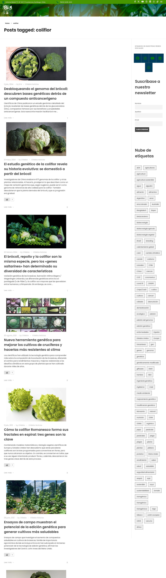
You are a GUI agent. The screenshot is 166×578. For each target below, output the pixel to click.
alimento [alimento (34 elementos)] (140, 192)
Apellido (138, 112)
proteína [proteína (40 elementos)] (140, 454)
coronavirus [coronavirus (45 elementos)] (150, 277)
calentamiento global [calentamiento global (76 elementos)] (145, 247)
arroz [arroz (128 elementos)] (151, 198)
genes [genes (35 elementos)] (139, 350)
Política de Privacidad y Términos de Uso (86, 572)
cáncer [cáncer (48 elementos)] (151, 296)
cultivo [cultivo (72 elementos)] (154, 289)
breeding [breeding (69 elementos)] (149, 241)
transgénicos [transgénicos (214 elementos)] (142, 509)
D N (20, 84)
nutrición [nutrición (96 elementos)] (140, 417)
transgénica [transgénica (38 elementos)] (141, 496)
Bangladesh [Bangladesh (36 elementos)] (141, 210)
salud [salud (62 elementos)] (139, 466)
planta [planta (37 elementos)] (149, 442)
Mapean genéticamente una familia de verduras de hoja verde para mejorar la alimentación (32, 370)
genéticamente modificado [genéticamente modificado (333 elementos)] (148, 363)
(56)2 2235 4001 (66, 2)
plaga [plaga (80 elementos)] (152, 436)
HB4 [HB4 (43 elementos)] (149, 375)
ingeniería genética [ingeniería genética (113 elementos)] (144, 381)
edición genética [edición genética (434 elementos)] (143, 326)
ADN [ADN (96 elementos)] (138, 168)
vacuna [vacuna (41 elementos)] (149, 521)
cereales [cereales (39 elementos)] (140, 265)
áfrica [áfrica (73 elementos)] (139, 527)
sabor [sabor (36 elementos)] (153, 460)
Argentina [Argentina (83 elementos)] (140, 198)
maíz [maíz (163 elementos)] (151, 387)
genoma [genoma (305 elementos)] (150, 350)
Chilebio (88, 84)
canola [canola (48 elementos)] (139, 259)
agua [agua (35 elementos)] (139, 186)
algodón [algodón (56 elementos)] (149, 186)
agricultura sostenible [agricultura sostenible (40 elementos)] (145, 180)
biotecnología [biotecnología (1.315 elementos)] (142, 222)
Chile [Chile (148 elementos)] (151, 265)
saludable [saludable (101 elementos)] (150, 466)
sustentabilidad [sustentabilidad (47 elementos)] (143, 490)
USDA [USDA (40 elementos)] (139, 521)
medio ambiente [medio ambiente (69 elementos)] (143, 393)
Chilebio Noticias (32, 84)
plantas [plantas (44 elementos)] (140, 448)
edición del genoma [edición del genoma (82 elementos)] (145, 320)
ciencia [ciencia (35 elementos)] (149, 271)
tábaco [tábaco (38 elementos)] (139, 515)
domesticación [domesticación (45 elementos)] (143, 308)
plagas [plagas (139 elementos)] (139, 442)
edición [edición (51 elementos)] (153, 314)
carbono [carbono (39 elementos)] (150, 259)
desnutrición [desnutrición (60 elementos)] (153, 302)
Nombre (138, 103)
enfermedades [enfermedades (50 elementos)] (143, 332)
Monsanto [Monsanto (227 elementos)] (141, 411)
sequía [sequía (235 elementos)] (139, 478)
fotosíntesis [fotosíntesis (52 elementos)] (141, 344)
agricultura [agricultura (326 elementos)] (141, 174)
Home (7, 23)
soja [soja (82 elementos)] (148, 478)
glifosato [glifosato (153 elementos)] (140, 369)
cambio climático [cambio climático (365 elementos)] (153, 253)
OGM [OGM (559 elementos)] (151, 417)
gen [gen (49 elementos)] (152, 344)
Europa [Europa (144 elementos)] (156, 338)
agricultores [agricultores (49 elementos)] (150, 168)
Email (137, 120)
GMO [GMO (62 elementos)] (151, 369)
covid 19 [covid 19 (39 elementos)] (140, 283)
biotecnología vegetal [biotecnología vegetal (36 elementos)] (145, 235)
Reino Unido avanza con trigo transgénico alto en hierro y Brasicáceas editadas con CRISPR (94, 462)
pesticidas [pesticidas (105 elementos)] (141, 436)
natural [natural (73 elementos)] (152, 411)
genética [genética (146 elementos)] (140, 356)
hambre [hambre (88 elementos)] (140, 375)
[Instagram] (145, 58)
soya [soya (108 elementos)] (152, 484)
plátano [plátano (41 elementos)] (151, 448)
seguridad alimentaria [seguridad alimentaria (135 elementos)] (145, 472)
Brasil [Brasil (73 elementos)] (139, 241)
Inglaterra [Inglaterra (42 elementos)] (140, 387)
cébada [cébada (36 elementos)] (140, 302)
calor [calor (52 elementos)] (139, 253)
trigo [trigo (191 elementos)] (154, 509)
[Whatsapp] (149, 67)
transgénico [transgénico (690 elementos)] (141, 503)
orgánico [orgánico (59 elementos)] (150, 423)
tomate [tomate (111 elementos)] (157, 490)
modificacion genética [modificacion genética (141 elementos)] (146, 405)
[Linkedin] (160, 58)
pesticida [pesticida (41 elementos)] (149, 429)
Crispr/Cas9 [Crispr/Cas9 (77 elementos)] (141, 289)
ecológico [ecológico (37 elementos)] (141, 314)
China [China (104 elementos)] (139, 271)
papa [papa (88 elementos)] (139, 429)
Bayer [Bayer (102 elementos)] (153, 210)
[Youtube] (152, 58)
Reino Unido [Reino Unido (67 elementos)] (153, 454)
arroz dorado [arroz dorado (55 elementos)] (142, 204)
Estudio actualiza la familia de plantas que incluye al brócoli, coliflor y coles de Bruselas (92, 370)
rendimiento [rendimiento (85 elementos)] (141, 460)
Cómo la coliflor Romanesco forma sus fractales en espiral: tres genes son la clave (33, 275)
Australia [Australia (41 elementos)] (155, 204)
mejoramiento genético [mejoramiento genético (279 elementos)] (146, 399)
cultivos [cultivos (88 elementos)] (140, 296)
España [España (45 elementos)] (156, 332)
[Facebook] (137, 58)
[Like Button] (70, 124)
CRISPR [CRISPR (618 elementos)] (151, 283)
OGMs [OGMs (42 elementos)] (139, 423)
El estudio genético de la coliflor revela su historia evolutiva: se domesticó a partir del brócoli (93, 93)
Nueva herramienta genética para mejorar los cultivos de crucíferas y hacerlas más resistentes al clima (96, 186)
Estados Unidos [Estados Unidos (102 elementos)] (143, 338)
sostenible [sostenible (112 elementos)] (141, 484)
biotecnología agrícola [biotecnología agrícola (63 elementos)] (146, 228)
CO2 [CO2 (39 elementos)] (138, 277)
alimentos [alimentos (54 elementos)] (153, 192)
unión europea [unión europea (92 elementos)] (153, 515)
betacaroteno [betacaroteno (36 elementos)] (142, 216)
